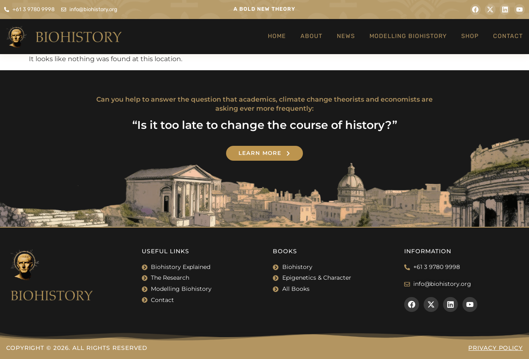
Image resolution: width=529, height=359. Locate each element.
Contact (508, 36)
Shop (470, 36)
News (346, 36)
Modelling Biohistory (408, 36)
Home (277, 36)
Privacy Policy (495, 348)
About (311, 36)
